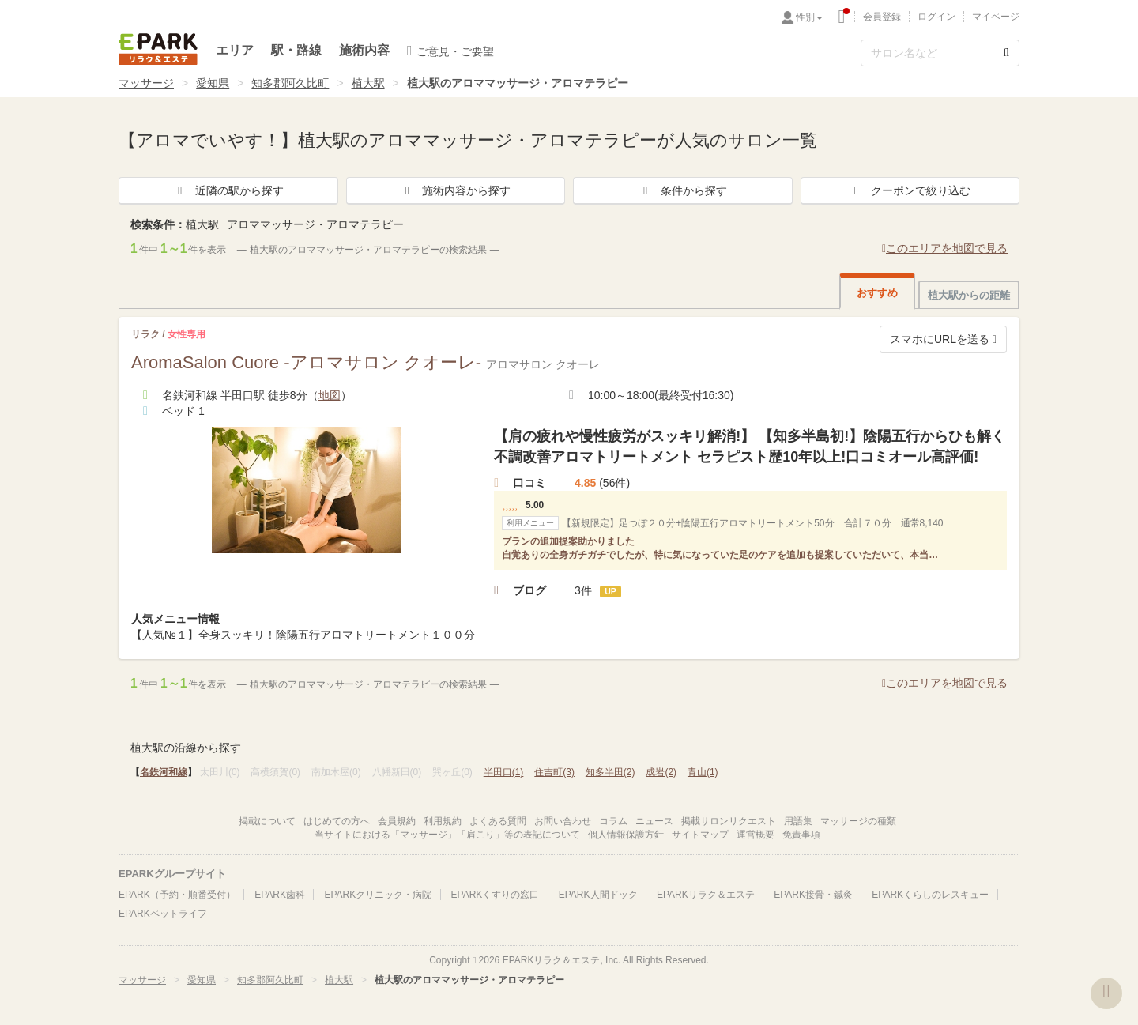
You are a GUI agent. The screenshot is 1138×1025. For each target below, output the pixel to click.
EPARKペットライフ (163, 913)
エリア (235, 50)
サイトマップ (700, 834)
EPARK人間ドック (598, 894)
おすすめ (877, 293)
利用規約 (443, 821)
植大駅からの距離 (969, 295)
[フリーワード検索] (927, 53)
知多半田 (610, 772)
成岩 (661, 772)
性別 (809, 17)
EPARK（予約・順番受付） (177, 894)
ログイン (936, 16)
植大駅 (368, 83)
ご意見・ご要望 (450, 50)
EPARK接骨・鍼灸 (813, 894)
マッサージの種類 (858, 821)
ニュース (654, 821)
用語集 (798, 821)
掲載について (267, 821)
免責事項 (801, 834)
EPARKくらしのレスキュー (930, 894)
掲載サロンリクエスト (728, 821)
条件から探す (683, 190)
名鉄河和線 (163, 772)
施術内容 (364, 50)
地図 (329, 395)
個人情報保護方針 (626, 834)
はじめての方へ (336, 821)
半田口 (504, 772)
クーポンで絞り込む (909, 190)
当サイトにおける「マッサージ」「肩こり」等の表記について (447, 834)
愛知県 (212, 83)
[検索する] (1006, 53)
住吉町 (554, 772)
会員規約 (397, 821)
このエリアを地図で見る (945, 248)
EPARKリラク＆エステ (158, 49)
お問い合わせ (562, 821)
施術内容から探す (455, 190)
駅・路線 (296, 50)
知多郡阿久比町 (290, 83)
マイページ (995, 16)
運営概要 (755, 834)
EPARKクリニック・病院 (377, 894)
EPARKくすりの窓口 (495, 894)
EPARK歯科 (279, 894)
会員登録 (882, 16)
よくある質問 (497, 821)
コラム (613, 821)
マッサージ (146, 83)
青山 (703, 772)
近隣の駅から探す (228, 190)
